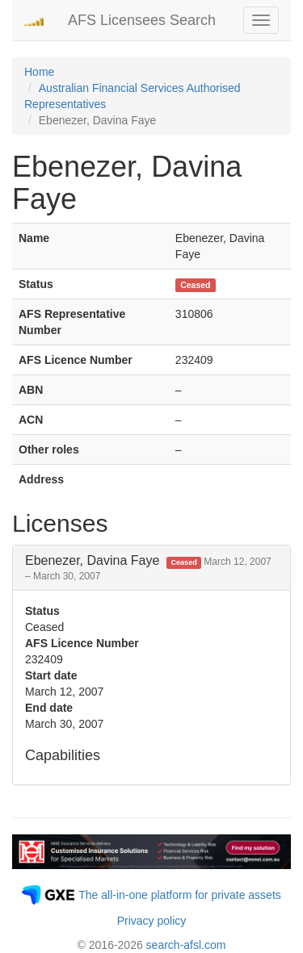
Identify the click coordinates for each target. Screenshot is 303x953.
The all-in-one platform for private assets (179, 894)
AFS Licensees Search (142, 20)
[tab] (151, 567)
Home (39, 71)
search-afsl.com (186, 944)
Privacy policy (152, 920)
